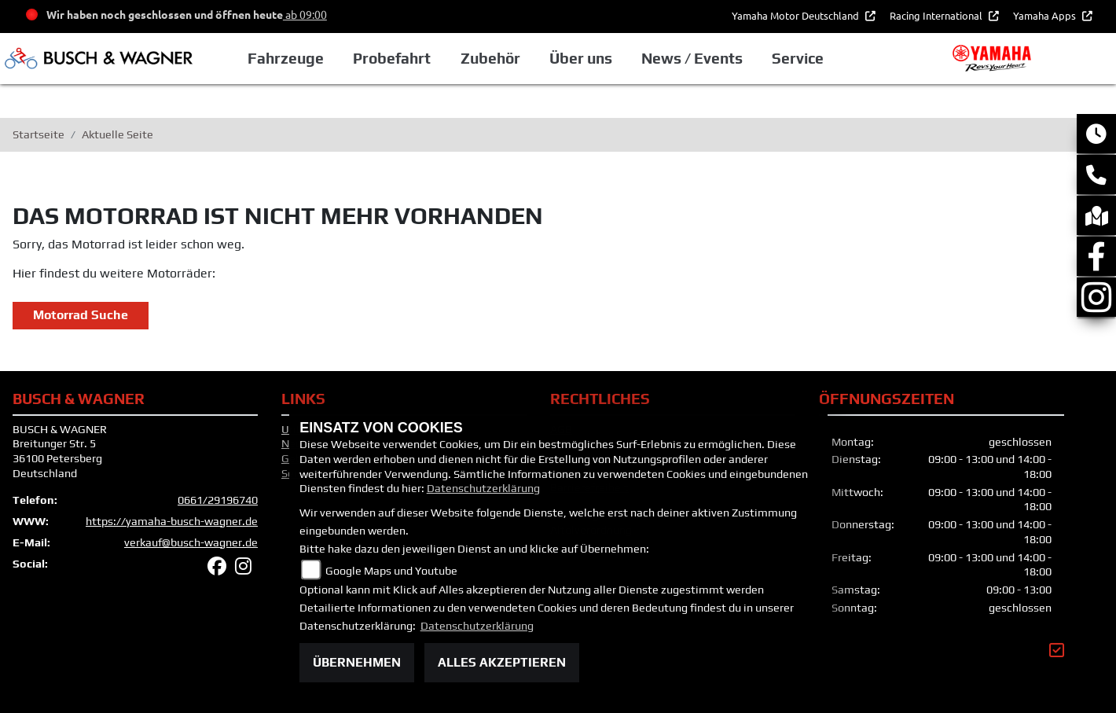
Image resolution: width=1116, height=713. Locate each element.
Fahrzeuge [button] (286, 58)
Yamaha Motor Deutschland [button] (796, 15)
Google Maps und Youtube (391, 570)
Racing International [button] (937, 15)
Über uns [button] (580, 58)
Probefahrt (392, 58)
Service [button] (798, 58)
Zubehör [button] (490, 58)
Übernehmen (357, 662)
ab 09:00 (305, 14)
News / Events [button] (692, 58)
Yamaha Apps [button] (1045, 15)
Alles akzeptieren (502, 662)
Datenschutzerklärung (483, 488)
